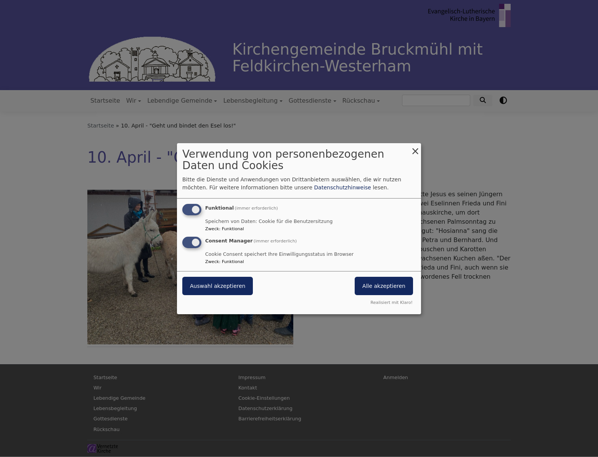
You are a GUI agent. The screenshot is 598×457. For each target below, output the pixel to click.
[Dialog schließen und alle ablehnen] (415, 147)
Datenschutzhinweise (342, 187)
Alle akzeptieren (383, 286)
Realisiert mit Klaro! (391, 302)
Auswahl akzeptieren (217, 286)
